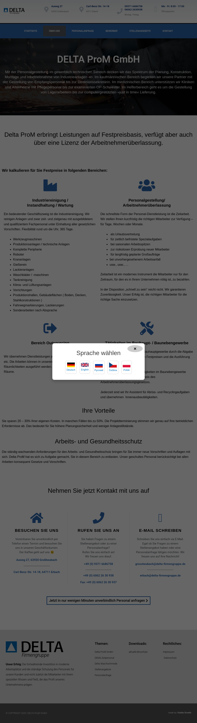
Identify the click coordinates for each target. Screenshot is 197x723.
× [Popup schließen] (135, 348)
